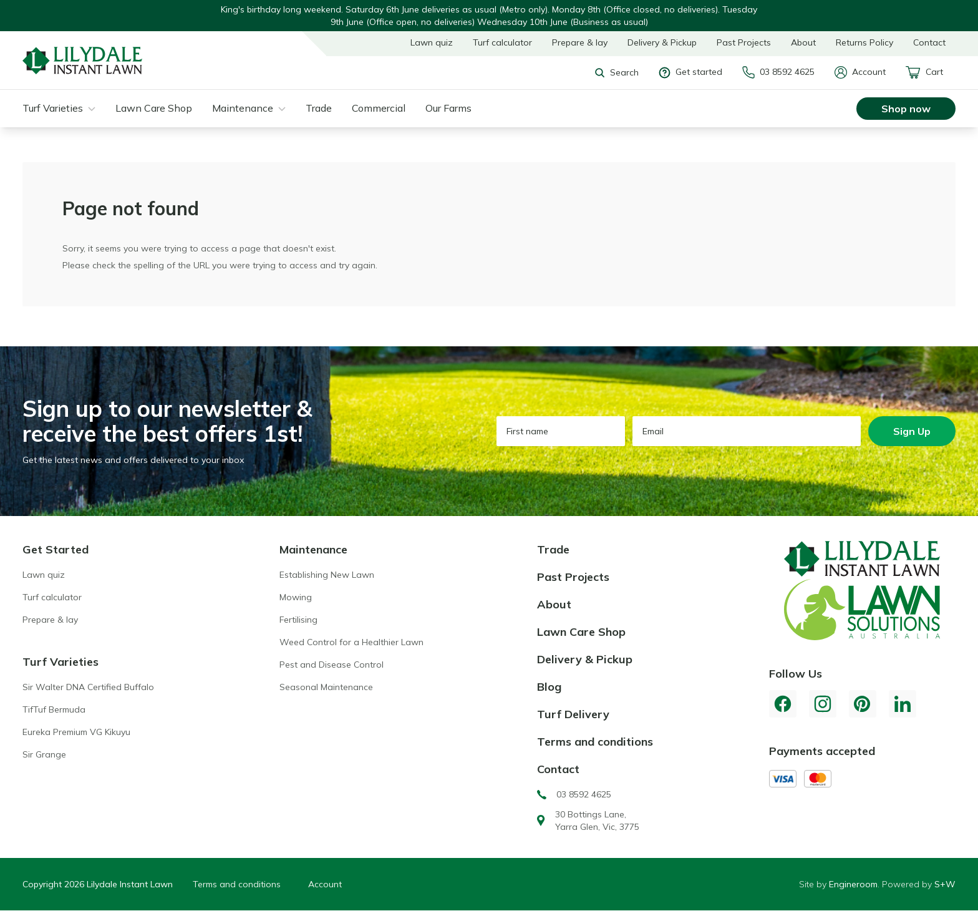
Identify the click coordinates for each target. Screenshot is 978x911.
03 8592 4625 (778, 72)
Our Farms (448, 108)
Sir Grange (44, 754)
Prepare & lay (580, 42)
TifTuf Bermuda (53, 709)
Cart (924, 72)
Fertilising (298, 619)
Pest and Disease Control (331, 664)
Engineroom (853, 884)
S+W (945, 884)
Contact (929, 42)
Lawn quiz (431, 42)
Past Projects (744, 42)
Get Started (55, 549)
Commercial (378, 108)
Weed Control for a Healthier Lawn (351, 642)
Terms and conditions (595, 741)
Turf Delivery (573, 714)
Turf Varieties (52, 108)
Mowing (295, 597)
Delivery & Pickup (662, 42)
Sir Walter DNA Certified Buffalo (88, 687)
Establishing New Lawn (326, 574)
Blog (549, 687)
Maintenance (242, 108)
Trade (319, 108)
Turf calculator (502, 42)
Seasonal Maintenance (326, 687)
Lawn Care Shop (153, 108)
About (803, 42)
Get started (690, 72)
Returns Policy (864, 42)
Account (860, 72)
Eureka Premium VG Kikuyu (76, 732)
